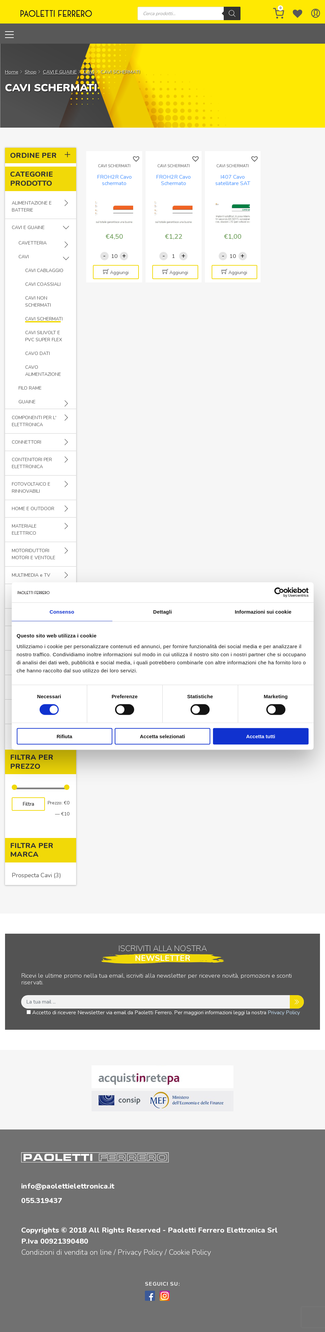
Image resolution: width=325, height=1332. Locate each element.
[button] (137, 159)
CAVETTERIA (32, 243)
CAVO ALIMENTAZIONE (43, 371)
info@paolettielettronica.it (67, 1186)
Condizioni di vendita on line (66, 1252)
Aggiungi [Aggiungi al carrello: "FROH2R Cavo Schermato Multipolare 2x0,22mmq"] (178, 272)
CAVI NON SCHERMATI (38, 301)
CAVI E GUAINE (60, 72)
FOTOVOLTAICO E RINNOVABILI (31, 487)
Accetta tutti (260, 736)
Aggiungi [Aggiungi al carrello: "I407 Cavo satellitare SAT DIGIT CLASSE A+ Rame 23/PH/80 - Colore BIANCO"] (237, 272)
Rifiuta (64, 736)
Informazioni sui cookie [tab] (263, 612)
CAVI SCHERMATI (44, 319)
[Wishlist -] (297, 13)
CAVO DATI (37, 353)
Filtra (28, 804)
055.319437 (41, 1201)
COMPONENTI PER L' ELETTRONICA (34, 421)
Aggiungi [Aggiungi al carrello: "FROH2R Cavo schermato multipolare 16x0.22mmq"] (119, 272)
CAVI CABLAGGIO (44, 270)
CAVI (88, 72)
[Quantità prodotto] (114, 256)
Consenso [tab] (62, 612)
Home (11, 72)
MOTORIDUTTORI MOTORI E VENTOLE (33, 554)
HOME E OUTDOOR (33, 508)
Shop (31, 72)
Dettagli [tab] (162, 612)
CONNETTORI (26, 442)
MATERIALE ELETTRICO (24, 529)
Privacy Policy (284, 1012)
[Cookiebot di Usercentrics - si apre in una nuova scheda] (279, 592)
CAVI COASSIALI (43, 284)
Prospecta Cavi (32, 875)
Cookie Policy (190, 1252)
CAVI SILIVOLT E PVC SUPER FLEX (43, 336)
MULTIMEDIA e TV (31, 575)
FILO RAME (30, 388)
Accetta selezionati (162, 736)
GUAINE (27, 402)
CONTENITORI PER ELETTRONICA (32, 463)
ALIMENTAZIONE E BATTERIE (32, 206)
